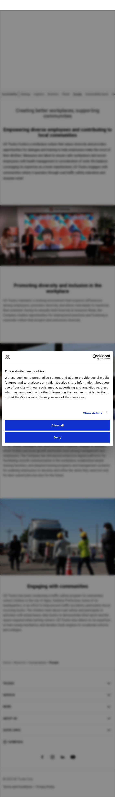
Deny (57, 437)
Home (7, 662)
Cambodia (15, 742)
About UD (10, 718)
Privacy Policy (45, 786)
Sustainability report (96, 94)
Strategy (25, 94)
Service (9, 695)
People (77, 94)
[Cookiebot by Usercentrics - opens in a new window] (92, 357)
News (7, 706)
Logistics (39, 94)
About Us (20, 662)
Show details (92, 413)
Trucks (8, 683)
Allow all (57, 425)
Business (53, 94)
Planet (66, 94)
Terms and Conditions (17, 786)
